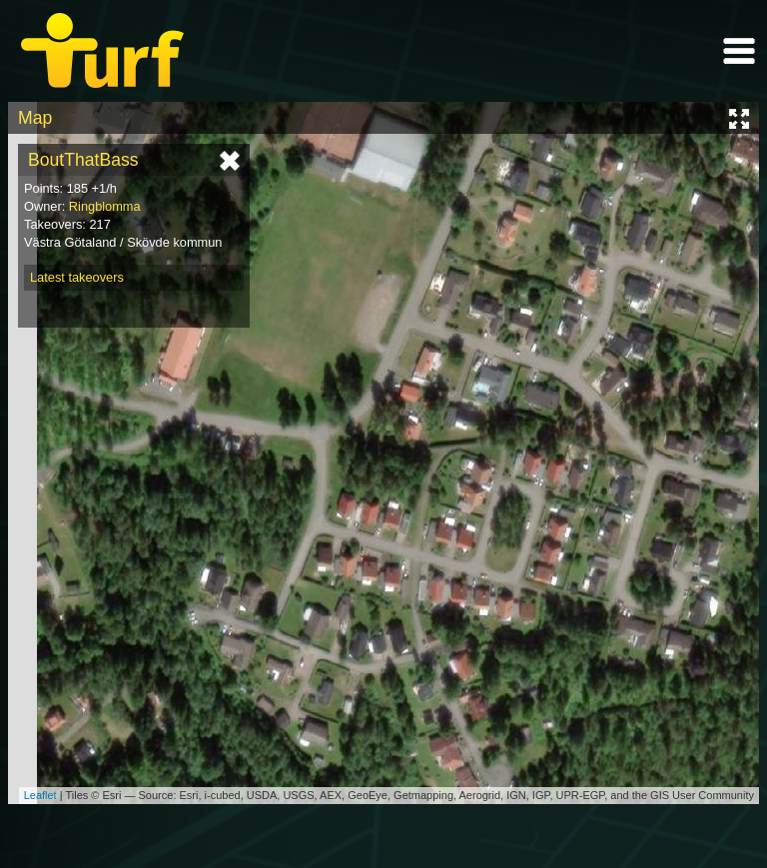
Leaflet (40, 795)
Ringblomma (105, 206)
